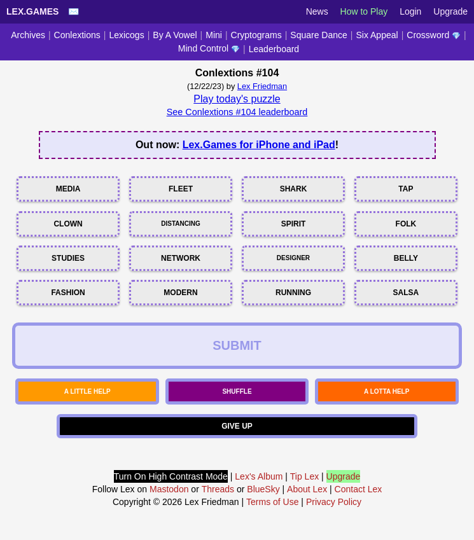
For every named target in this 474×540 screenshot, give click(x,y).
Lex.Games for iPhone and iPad (259, 144)
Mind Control (209, 48)
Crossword (434, 35)
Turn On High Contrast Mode (171, 476)
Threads (218, 489)
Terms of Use (272, 502)
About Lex (307, 489)
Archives (28, 35)
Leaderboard (274, 49)
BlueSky (263, 489)
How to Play (364, 11)
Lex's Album (258, 476)
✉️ (73, 11)
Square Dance (318, 35)
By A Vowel (175, 35)
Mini (214, 35)
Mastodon (169, 489)
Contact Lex (358, 489)
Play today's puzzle (236, 98)
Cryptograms (256, 35)
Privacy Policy (333, 502)
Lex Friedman (262, 86)
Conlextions (77, 35)
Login (410, 11)
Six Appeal (377, 35)
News (317, 11)
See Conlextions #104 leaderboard (237, 112)
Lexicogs (126, 35)
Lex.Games (32, 11)
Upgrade (450, 11)
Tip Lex (304, 476)
